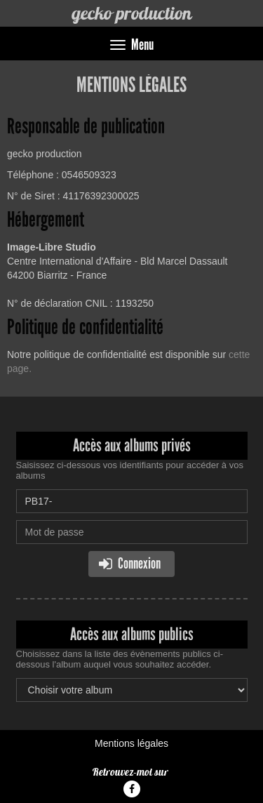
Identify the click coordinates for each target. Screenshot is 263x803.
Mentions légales (131, 743)
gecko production (131, 13)
